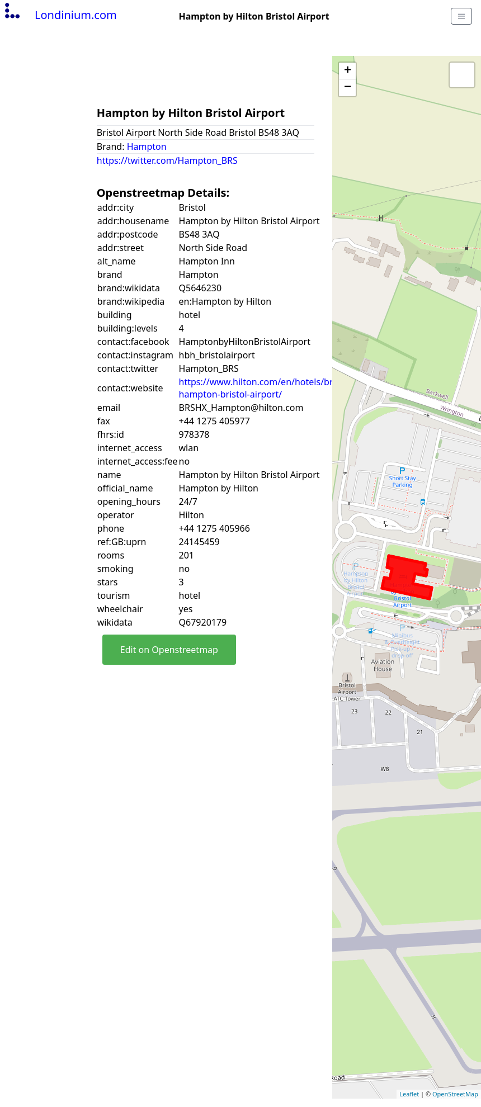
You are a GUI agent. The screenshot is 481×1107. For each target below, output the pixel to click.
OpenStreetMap (455, 1094)
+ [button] (347, 71)
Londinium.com (59, 14)
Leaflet (409, 1094)
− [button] (347, 87)
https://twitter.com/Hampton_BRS (167, 160)
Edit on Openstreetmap (169, 650)
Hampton (147, 146)
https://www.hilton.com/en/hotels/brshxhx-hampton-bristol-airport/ (270, 388)
